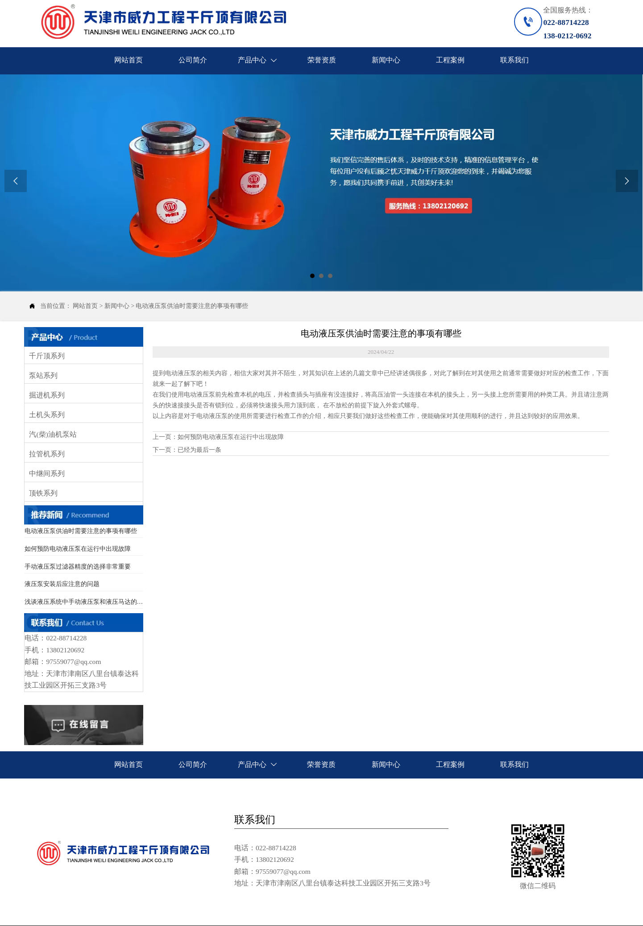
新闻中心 (116, 306)
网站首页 (85, 306)
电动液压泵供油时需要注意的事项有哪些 (192, 306)
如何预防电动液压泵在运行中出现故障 (231, 437)
